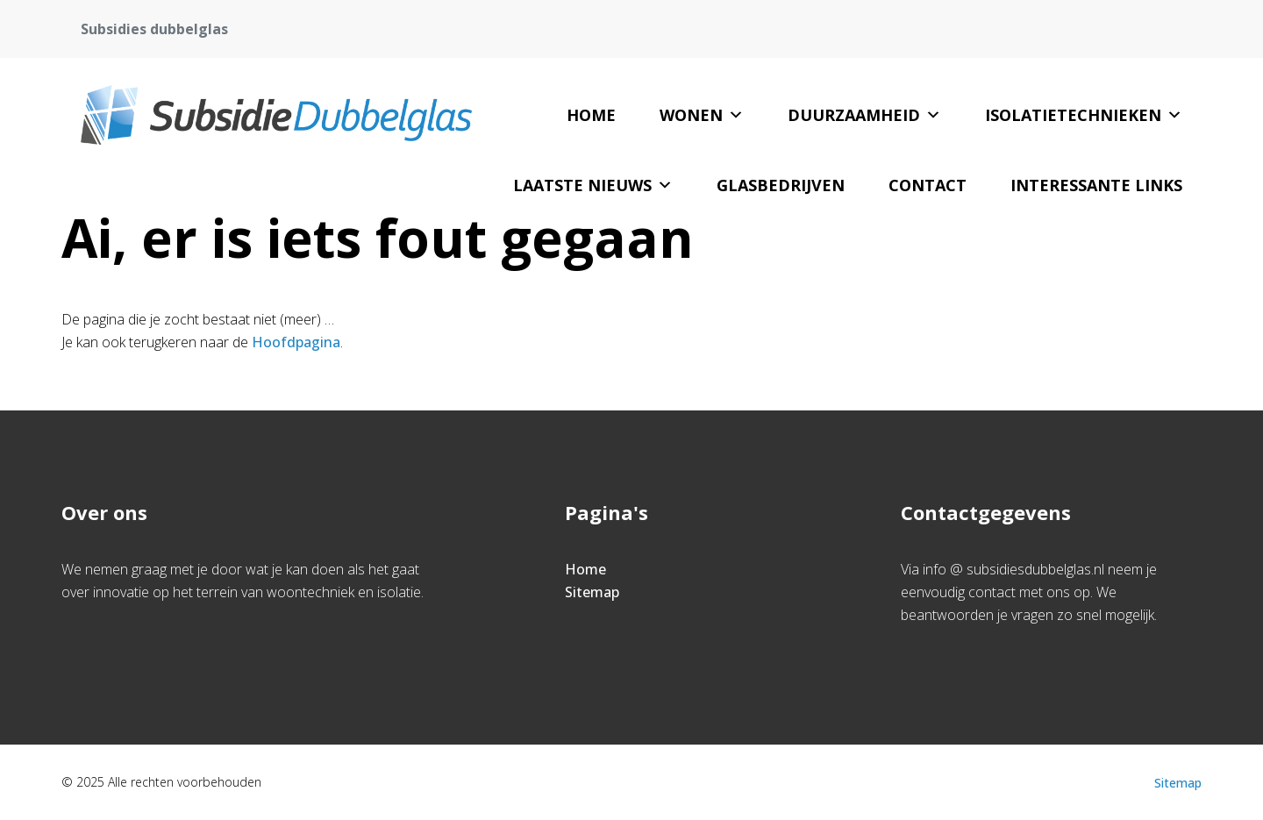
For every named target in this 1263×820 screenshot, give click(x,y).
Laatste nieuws (593, 185)
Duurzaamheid (864, 114)
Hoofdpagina (296, 342)
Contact (927, 185)
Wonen (702, 114)
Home (591, 114)
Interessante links (1096, 185)
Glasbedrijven (781, 185)
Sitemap (592, 592)
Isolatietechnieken (1083, 114)
